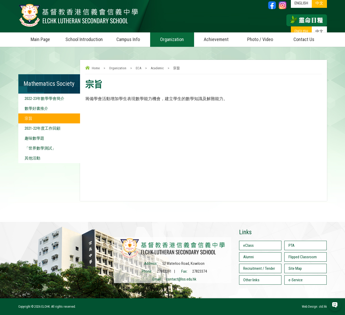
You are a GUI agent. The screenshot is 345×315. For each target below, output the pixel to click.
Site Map (295, 268)
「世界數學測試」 (40, 148)
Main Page (40, 39)
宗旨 (28, 118)
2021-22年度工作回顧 (42, 128)
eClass (248, 245)
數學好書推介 (36, 108)
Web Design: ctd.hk (314, 306)
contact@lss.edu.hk (181, 279)
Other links (251, 280)
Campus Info (133, 37)
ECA (138, 68)
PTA (292, 245)
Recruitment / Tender (259, 268)
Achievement (216, 39)
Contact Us (303, 39)
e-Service (296, 280)
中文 (319, 31)
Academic (157, 68)
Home (96, 68)
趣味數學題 (34, 138)
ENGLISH (301, 31)
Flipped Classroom (303, 257)
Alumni (248, 257)
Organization (177, 37)
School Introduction (85, 37)
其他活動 (32, 158)
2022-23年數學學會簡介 (44, 98)
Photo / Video (264, 37)
